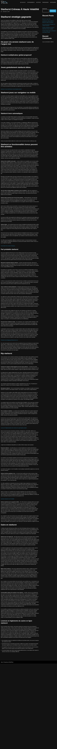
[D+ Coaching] (4, 2)
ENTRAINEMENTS (30, 2)
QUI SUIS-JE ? (21, 2)
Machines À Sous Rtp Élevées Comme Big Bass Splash (12, 97)
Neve (2, 747)
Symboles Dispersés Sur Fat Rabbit (8, 561)
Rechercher (44, 8)
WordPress (11, 747)
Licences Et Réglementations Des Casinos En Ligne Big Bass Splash (14, 480)
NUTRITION (37, 2)
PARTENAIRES (53, 2)
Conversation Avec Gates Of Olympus (8, 270)
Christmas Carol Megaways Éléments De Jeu (10, 377)
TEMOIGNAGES (45, 2)
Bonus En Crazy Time (46, 19)
